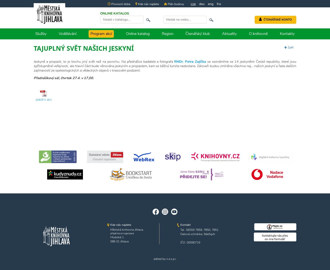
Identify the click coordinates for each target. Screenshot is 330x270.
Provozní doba (119, 4)
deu (202, 4)
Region (167, 33)
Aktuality (229, 33)
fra (219, 4)
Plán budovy (174, 4)
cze (193, 4)
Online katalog (138, 33)
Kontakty (287, 33)
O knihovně (258, 33)
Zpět (289, 47)
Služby (41, 33)
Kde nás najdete (147, 4)
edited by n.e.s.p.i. (165, 259)
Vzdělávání (67, 33)
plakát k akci (44, 100)
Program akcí (101, 33)
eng (210, 4)
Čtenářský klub (197, 33)
